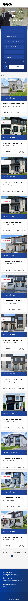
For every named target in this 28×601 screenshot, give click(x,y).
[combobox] (14, 31)
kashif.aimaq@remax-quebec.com (15, 580)
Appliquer (16, 66)
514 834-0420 (9, 578)
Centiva (17, 599)
